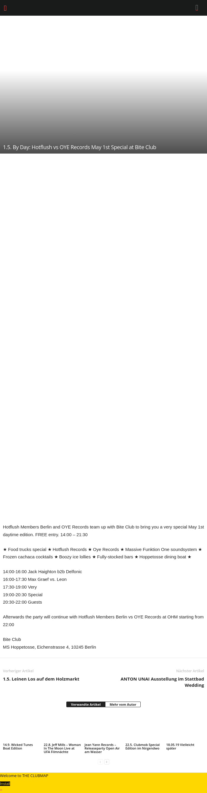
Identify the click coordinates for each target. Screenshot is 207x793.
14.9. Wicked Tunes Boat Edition (18, 746)
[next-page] (106, 762)
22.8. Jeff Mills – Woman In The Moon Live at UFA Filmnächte (62, 748)
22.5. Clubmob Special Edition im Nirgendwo (142, 746)
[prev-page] (100, 762)
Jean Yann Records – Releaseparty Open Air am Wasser (102, 748)
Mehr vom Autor (123, 704)
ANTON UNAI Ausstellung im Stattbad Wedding (162, 682)
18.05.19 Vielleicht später (180, 746)
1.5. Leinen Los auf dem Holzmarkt (41, 679)
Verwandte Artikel (86, 704)
